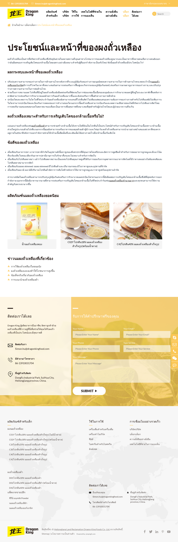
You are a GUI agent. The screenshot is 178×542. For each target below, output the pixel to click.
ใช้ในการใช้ (75, 13)
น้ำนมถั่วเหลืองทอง (32, 244)
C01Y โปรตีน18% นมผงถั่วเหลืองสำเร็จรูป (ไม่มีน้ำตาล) (35, 434)
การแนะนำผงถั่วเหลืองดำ (23, 279)
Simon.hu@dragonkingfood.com (50, 3)
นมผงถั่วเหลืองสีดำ (18, 503)
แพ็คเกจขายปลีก (16, 492)
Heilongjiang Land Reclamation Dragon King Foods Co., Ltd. (82, 529)
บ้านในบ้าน (17, 25)
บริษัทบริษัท (66, 13)
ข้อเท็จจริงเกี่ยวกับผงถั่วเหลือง (25, 275)
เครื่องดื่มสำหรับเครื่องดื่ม (101, 429)
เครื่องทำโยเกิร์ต (97, 434)
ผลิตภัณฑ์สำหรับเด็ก (52, 13)
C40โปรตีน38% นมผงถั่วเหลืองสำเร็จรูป (28, 454)
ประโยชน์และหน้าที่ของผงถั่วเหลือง (55, 25)
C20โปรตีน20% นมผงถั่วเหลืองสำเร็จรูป (28, 444)
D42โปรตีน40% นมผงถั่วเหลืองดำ (25, 487)
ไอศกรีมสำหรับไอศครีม (100, 444)
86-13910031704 (19, 3)
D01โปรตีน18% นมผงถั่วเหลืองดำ (25, 478)
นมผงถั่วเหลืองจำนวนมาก (121, 180)
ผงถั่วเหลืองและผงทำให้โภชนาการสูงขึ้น (31, 271)
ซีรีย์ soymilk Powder (19, 498)
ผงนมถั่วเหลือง (15, 428)
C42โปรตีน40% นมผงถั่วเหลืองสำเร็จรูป (138, 244)
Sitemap (45, 533)
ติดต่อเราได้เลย (137, 13)
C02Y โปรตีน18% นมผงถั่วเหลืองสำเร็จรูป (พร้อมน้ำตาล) (85, 244)
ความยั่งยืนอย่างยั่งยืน (112, 13)
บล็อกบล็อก (126, 13)
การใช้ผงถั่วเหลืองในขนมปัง (24, 266)
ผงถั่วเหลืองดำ (39, 125)
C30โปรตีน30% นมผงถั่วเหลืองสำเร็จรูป (28, 449)
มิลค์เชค (93, 449)
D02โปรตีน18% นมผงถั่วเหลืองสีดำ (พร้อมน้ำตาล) (33, 483)
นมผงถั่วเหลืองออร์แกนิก (21, 508)
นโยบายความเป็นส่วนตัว (62, 533)
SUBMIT (89, 391)
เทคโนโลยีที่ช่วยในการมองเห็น (91, 13)
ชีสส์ (91, 439)
